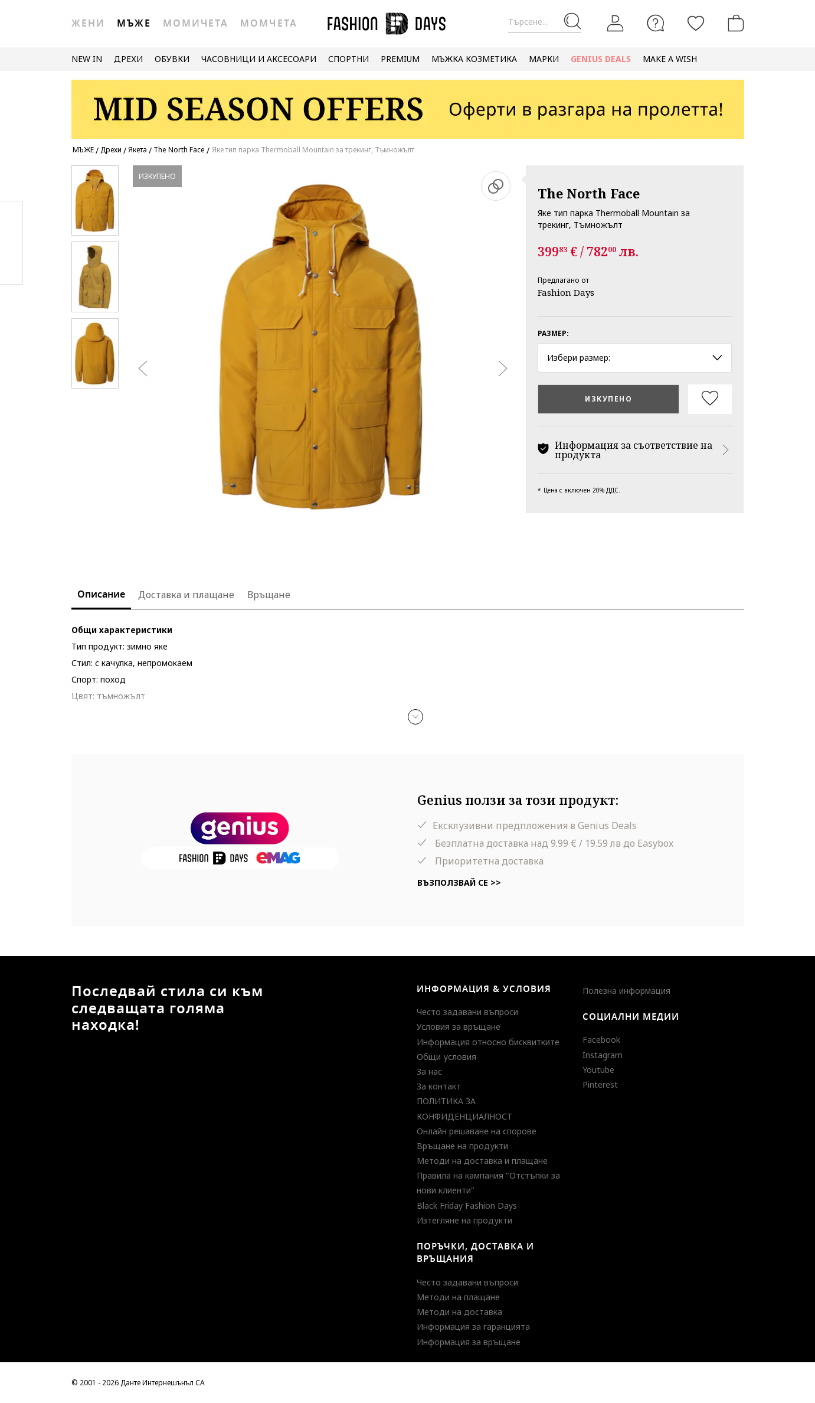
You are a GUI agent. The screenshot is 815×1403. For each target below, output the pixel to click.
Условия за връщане (458, 1026)
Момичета (195, 24)
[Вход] (616, 23)
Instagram (602, 1055)
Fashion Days (566, 292)
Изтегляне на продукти (464, 1220)
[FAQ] (656, 23)
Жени (88, 24)
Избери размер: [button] (634, 357)
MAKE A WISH (670, 58)
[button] (415, 717)
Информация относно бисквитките (488, 1042)
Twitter (11, 266)
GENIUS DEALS (601, 58)
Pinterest (600, 1084)
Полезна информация (626, 990)
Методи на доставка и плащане (482, 1160)
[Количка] (733, 23)
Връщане (268, 594)
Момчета (268, 24)
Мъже (134, 24)
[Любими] (696, 23)
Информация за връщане (469, 1341)
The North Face (589, 193)
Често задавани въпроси (467, 1011)
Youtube (598, 1069)
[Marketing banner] (407, 103)
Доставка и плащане (186, 594)
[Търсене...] (544, 22)
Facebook (601, 1039)
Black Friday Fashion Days (467, 1205)
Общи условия (446, 1056)
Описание (101, 595)
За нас (429, 1071)
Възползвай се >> (459, 882)
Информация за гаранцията (473, 1326)
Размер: (553, 333)
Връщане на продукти (462, 1145)
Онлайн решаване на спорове (476, 1131)
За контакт (439, 1086)
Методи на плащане (458, 1297)
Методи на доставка (459, 1311)
